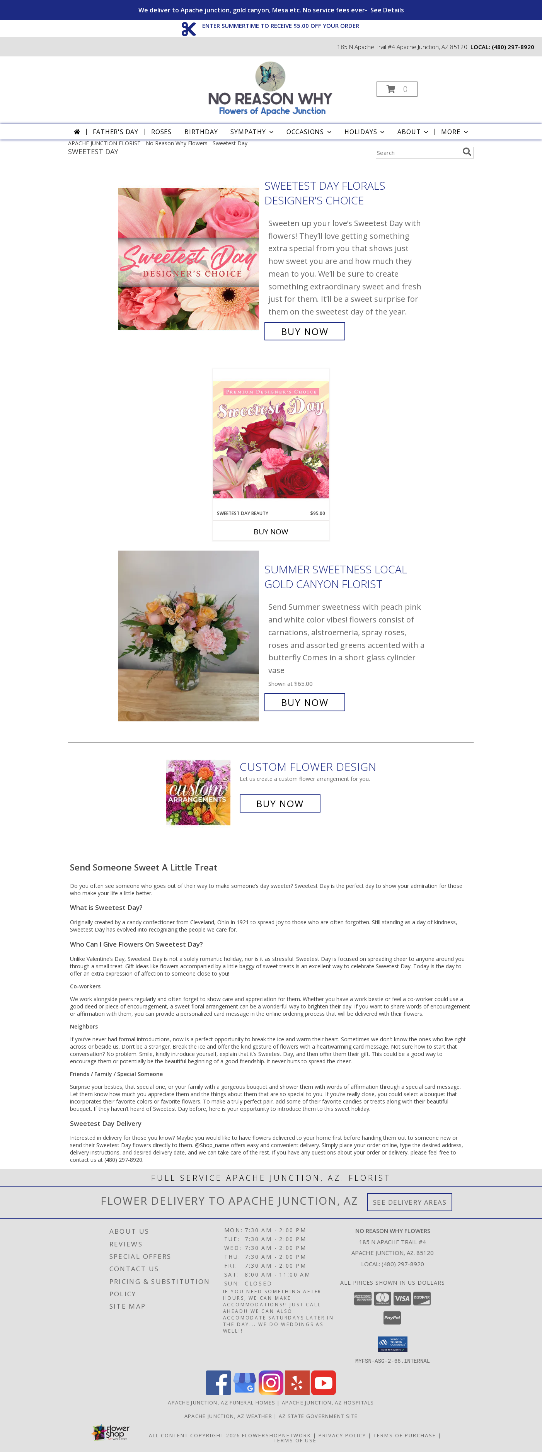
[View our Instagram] (271, 1392)
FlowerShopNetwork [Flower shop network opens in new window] (276, 1435)
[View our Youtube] (323, 1392)
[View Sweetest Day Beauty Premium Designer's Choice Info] (271, 439)
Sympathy (252, 132)
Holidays (365, 132)
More (455, 132)
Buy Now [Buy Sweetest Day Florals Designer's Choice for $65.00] (305, 331)
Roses (161, 132)
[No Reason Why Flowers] (270, 86)
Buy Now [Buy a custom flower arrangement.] (280, 803)
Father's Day (115, 132)
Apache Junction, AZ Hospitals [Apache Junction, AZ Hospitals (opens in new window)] (328, 1402)
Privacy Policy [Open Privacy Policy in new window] (342, 1435)
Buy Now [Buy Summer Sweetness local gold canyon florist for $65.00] (305, 702)
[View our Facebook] (218, 1392)
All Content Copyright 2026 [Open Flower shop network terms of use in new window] (194, 1435)
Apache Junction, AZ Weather (228, 1415)
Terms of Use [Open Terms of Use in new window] (295, 1440)
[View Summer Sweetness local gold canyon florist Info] (189, 636)
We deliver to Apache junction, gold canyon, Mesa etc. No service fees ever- (271, 10)
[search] (467, 151)
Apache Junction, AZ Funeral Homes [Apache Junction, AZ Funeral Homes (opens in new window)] (221, 1402)
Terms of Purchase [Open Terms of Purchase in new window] (404, 1435)
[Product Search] (417, 152)
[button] (397, 89)
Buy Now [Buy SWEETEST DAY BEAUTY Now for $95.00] (271, 532)
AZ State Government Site (318, 1415)
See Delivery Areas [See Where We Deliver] (410, 1202)
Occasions (309, 132)
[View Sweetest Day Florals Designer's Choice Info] (189, 258)
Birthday (201, 132)
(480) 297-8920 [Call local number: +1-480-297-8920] (513, 47)
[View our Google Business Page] (244, 1392)
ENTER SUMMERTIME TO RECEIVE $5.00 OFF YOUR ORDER (280, 25)
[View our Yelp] (297, 1392)
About (413, 132)
